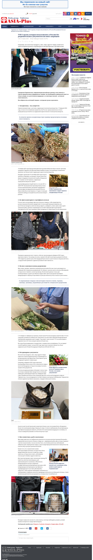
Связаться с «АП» (66, 547)
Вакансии (75, 547)
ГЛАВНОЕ (4, 26)
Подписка (57, 547)
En (60, 13)
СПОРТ (60, 26)
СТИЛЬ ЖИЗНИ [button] (50, 26)
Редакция (38, 547)
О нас (29, 547)
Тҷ (58, 13)
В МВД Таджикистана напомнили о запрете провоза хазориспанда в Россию (58, 190)
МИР (40, 26)
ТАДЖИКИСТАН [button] (15, 26)
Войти (88, 13)
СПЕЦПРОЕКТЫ (82, 26)
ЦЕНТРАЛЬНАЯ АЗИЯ (28, 26)
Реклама (48, 547)
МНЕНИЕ (70, 26)
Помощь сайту (85, 547)
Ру (56, 13)
